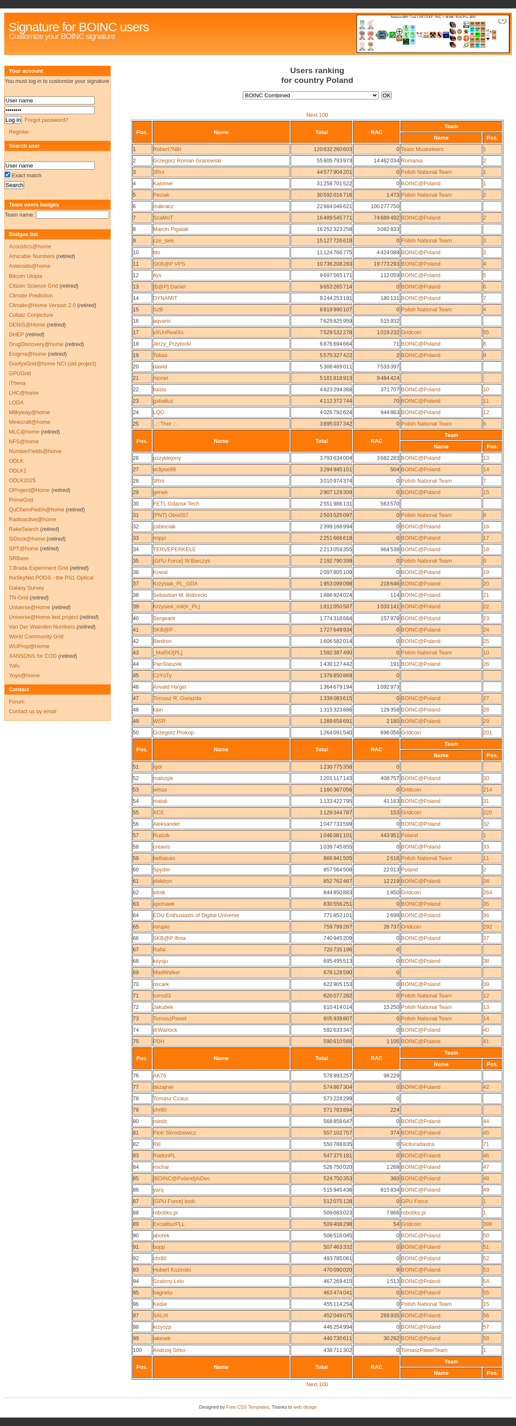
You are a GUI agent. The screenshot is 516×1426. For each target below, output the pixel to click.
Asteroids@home (29, 266)
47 (136, 698)
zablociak (164, 526)
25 (136, 423)
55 (486, 332)
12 (136, 275)
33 (136, 538)
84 (136, 1167)
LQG (159, 412)
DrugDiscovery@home (36, 344)
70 (136, 984)
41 (136, 629)
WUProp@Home (29, 646)
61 (136, 881)
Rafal (159, 949)
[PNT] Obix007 (171, 515)
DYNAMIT (165, 298)
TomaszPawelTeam (424, 1350)
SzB (158, 309)
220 (487, 812)
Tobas (160, 355)
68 (136, 961)
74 (136, 1030)
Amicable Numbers (32, 256)
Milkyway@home (29, 412)
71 (136, 995)
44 (136, 664)
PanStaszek (167, 664)
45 (136, 675)
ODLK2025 (22, 480)
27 (136, 469)
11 (136, 264)
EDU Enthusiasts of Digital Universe (196, 915)
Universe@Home (29, 607)
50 (136, 732)
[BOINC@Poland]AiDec (181, 1178)
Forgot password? (46, 120)
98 (136, 1327)
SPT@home (23, 548)
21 (136, 378)
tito (156, 252)
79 (136, 1110)
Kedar (160, 1304)
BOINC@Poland (420, 183)
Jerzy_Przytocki (172, 344)
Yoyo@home (24, 675)
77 (136, 1087)
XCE (158, 812)
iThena (17, 383)
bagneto (163, 1292)
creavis (161, 847)
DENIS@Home (27, 324)
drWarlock (165, 1030)
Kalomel (163, 183)
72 (136, 1007)
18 (136, 344)
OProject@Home (29, 490)
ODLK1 (18, 470)
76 (136, 1075)
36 (136, 572)
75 (136, 1041)
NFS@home (24, 441)
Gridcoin (411, 332)
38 (136, 595)
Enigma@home (27, 354)
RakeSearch (23, 529)
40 (136, 618)
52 (136, 778)
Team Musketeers (422, 149)
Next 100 (317, 115)
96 (136, 1304)
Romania (412, 160)
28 (136, 481)
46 (136, 687)
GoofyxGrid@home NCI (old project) (52, 363)
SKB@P (163, 629)
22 (136, 389)
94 (136, 1281)
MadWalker (166, 972)
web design (305, 1407)
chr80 (160, 1110)
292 (487, 926)
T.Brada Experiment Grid (38, 568)
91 (136, 1247)
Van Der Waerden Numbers (42, 627)
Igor (157, 767)
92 (136, 1258)
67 (136, 949)
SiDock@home (27, 539)
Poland (409, 835)
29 (136, 492)
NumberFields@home (35, 451)
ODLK (16, 461)
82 (136, 1144)
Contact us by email (32, 711)
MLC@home (24, 432)
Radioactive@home (32, 519)
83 (136, 1155)
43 (136, 652)
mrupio (161, 926)
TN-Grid (18, 597)
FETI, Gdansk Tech (176, 503)
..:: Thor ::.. (166, 423)
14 (136, 298)
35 (136, 561)
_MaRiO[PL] (168, 652)
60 (136, 869)
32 (136, 526)
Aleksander (166, 824)
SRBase (19, 558)
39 (136, 606)
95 (136, 1292)
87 (136, 1201)
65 (136, 926)
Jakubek (163, 1007)
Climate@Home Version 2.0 (42, 305)
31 (136, 515)
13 (136, 286)
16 (136, 321)
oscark (161, 984)
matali (160, 801)
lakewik (162, 1338)
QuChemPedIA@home (36, 509)
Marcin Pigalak (171, 229)
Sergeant (164, 618)
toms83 (162, 995)
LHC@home (24, 393)
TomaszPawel (170, 1018)
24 (136, 412)
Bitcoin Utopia (25, 276)
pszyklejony (167, 458)
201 (487, 732)
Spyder (161, 869)
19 (136, 355)
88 (136, 1212)
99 (136, 1338)
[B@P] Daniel (169, 286)
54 (136, 801)
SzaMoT (163, 217)
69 (136, 972)
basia (159, 389)
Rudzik (161, 835)
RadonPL (164, 1155)
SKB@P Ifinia (169, 938)
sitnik (159, 892)
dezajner (163, 1087)
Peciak (161, 195)
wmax (160, 789)
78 (136, 1098)
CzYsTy (162, 675)
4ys (157, 275)
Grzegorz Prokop (173, 732)
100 (137, 1350)
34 (136, 549)
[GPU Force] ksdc (174, 1201)
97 (136, 1315)
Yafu (14, 665)
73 (136, 1018)
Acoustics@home (30, 246)
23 (136, 401)
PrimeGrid (21, 500)
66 (136, 938)
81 (136, 1132)
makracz (163, 206)
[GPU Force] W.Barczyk (181, 561)
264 (487, 892)
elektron (163, 881)
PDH (159, 1041)
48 (136, 709)
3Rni (158, 172)
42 (136, 641)
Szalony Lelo (168, 1281)
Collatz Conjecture (31, 315)
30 (136, 503)
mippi (159, 538)
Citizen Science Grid (33, 286)
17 (136, 332)
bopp (159, 1247)
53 (136, 789)
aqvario (162, 321)
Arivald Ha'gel (170, 687)
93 (136, 1270)
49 (136, 721)
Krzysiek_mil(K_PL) (176, 606)
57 (136, 835)
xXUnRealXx (168, 332)
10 (136, 252)
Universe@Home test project (43, 617)
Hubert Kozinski (172, 1270)
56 (136, 824)
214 (487, 789)
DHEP (16, 334)
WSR (159, 721)
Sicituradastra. (418, 1144)
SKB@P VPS (169, 264)
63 (136, 904)
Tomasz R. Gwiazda (177, 698)
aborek (161, 1235)
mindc (160, 1121)
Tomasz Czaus (171, 1098)
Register (19, 132)
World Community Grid (36, 636)
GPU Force (414, 1201)
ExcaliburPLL (169, 1224)
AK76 (159, 1075)
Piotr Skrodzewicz (174, 1132)
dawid (160, 366)
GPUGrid (20, 373)
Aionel (160, 378)
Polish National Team (426, 172)
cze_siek (163, 240)
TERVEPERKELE (174, 549)
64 (136, 915)
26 (136, 458)
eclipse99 (164, 469)
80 (136, 1121)
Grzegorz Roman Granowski (187, 160)
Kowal (160, 572)
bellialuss (164, 858)
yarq (158, 1190)
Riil (157, 1144)
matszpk (163, 778)
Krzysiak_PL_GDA (175, 583)
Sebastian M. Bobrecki (180, 595)
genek (160, 492)
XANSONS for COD (33, 656)
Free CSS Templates (247, 1407)
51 (136, 767)
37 (136, 583)
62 (136, 892)
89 (136, 1224)
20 (136, 366)
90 (136, 1235)
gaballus (163, 401)
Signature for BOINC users (78, 27)
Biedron (162, 641)
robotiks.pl (165, 1212)
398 (487, 1224)
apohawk (164, 904)
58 (136, 847)
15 (136, 309)
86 (136, 1190)
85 (136, 1178)
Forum (17, 701)
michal (161, 1167)
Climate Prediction (31, 295)
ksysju (160, 961)
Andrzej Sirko (169, 1350)
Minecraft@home (29, 422)
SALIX (160, 1315)
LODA (16, 402)
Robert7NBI (167, 149)
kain (158, 709)
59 (136, 858)
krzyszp (162, 1327)
